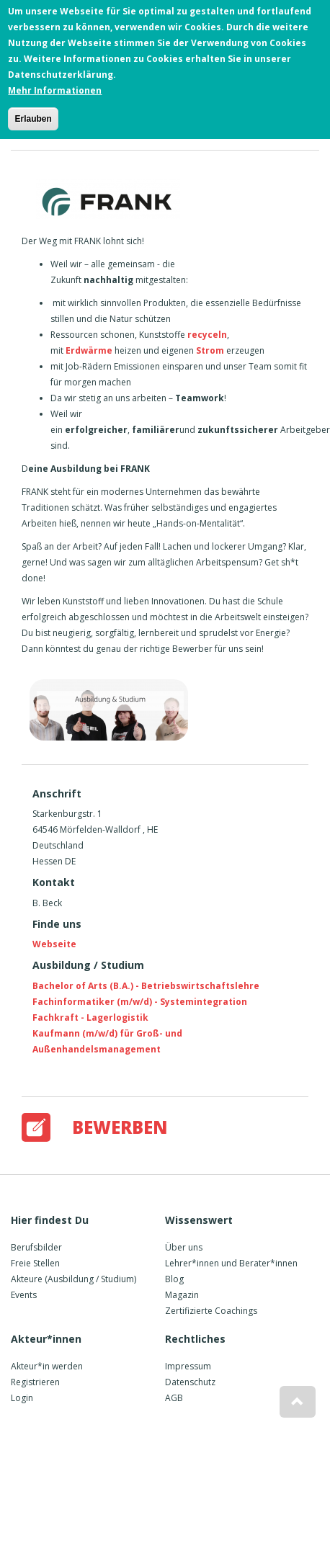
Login (22, 1398)
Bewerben (120, 1127)
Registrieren (35, 1382)
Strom (211, 350)
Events (24, 1295)
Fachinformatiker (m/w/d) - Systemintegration (139, 1002)
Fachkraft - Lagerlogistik (90, 1017)
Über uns (183, 1247)
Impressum (188, 1366)
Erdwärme (89, 350)
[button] (298, 1402)
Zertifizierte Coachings (211, 1311)
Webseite (54, 944)
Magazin (182, 1295)
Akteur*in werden (47, 1366)
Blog (174, 1279)
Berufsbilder (36, 1247)
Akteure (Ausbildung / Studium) (73, 1279)
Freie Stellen (35, 1263)
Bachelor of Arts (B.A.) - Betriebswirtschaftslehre (145, 986)
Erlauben (32, 114)
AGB (174, 1398)
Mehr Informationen (55, 86)
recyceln (207, 334)
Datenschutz (190, 1382)
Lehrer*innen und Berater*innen (231, 1263)
